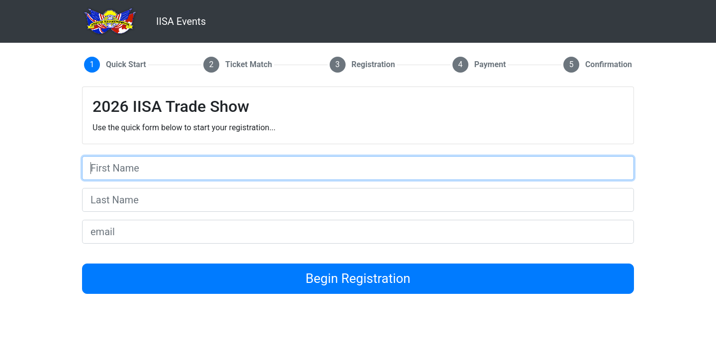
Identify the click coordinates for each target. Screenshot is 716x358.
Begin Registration (358, 278)
